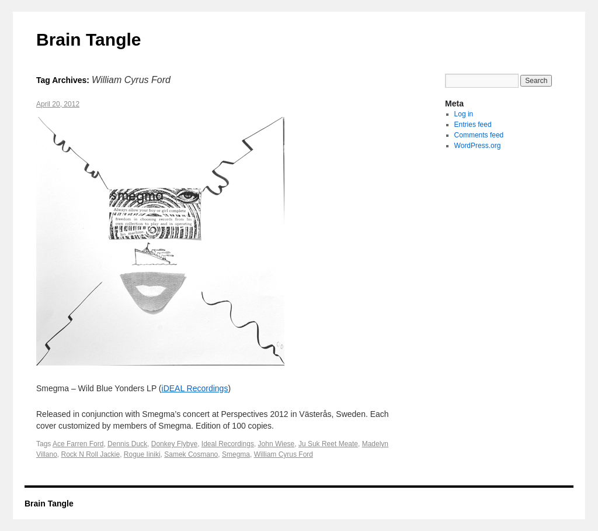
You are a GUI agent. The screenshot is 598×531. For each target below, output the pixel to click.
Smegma (236, 454)
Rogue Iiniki (142, 454)
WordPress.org (477, 146)
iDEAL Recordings (195, 388)
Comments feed (479, 135)
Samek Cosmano (191, 454)
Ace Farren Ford (78, 444)
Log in (464, 114)
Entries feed (473, 124)
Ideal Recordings (227, 444)
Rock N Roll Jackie (90, 454)
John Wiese (276, 444)
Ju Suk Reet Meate (328, 444)
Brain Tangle (88, 39)
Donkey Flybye (174, 444)
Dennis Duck (127, 444)
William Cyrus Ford (283, 454)
